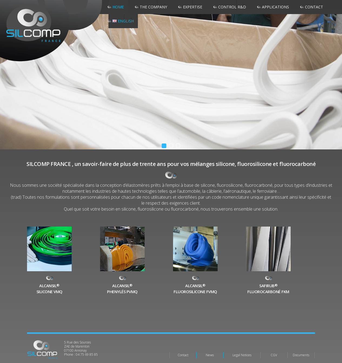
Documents (301, 355)
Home (118, 6)
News (210, 355)
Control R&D (232, 6)
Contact (183, 355)
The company (153, 6)
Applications (275, 6)
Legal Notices (242, 355)
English (123, 21)
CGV (274, 355)
